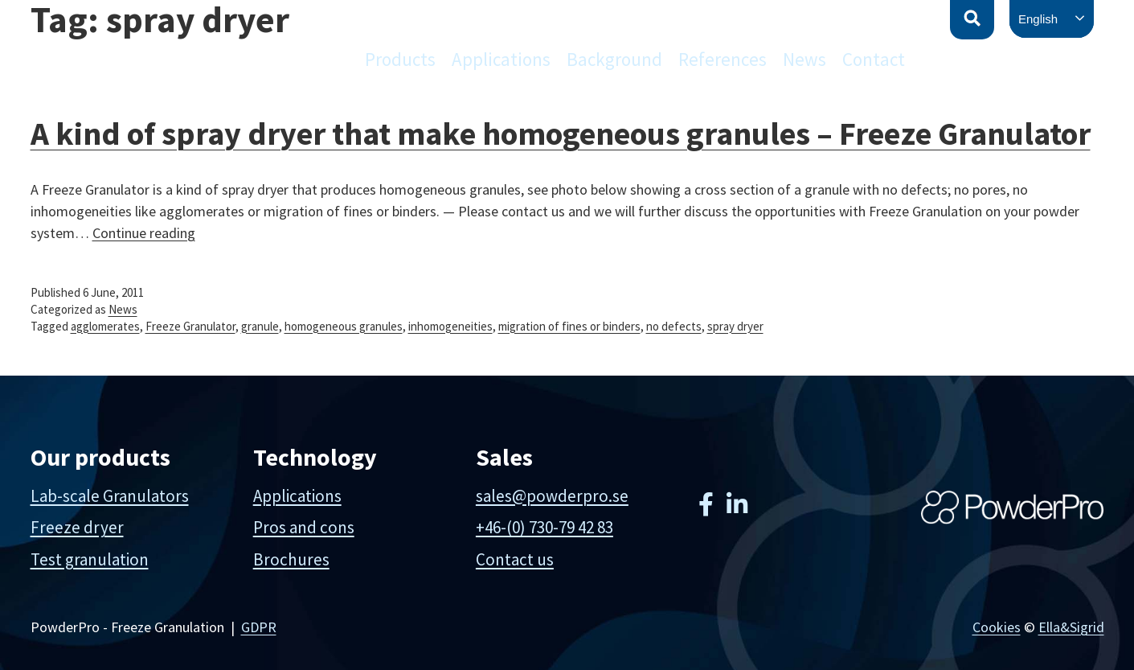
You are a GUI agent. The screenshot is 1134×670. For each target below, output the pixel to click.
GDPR (258, 627)
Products (400, 59)
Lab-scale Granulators (110, 496)
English (1038, 19)
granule (260, 326)
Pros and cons (303, 527)
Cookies (996, 627)
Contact (873, 59)
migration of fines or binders (569, 326)
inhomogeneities (450, 326)
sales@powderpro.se (552, 496)
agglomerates (105, 326)
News (804, 59)
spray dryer (735, 326)
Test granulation (90, 559)
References (722, 59)
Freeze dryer (77, 527)
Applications (501, 59)
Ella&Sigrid (1071, 627)
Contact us (515, 559)
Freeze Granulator (190, 326)
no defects (674, 326)
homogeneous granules (344, 326)
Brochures (291, 559)
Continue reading (143, 233)
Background (614, 59)
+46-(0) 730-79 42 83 (544, 527)
